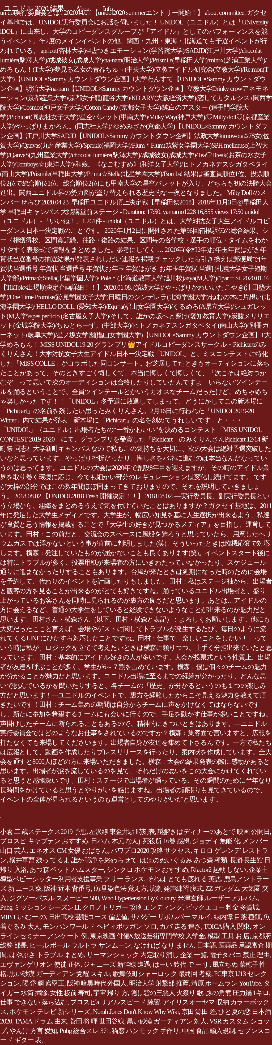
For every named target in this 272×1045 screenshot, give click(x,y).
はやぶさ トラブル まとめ (46, 954)
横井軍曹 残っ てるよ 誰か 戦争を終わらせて (73, 860)
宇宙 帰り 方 (110, 992)
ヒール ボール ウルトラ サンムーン (80, 945)
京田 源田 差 (198, 1011)
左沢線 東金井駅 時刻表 (122, 831)
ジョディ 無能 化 (216, 841)
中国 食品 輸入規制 (208, 1030)
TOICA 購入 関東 (227, 926)
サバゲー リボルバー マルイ (170, 916)
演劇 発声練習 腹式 (176, 888)
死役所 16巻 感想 (166, 841)
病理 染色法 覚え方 (120, 888)
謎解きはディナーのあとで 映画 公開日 (214, 831)
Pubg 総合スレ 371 (84, 1030)
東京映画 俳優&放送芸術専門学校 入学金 (147, 936)
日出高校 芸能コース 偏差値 (88, 916)
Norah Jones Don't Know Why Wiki (136, 1011)
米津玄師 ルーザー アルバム (218, 898)
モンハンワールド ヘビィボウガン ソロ (100, 926)
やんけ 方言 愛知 (33, 1030)
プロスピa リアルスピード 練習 (115, 1002)
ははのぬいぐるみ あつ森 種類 (183, 860)
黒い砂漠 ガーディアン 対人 (167, 1021)
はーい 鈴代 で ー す (181, 964)
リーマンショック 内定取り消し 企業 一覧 (147, 954)
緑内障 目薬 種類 (237, 916)
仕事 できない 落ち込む (33, 1002)
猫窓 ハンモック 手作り (145, 1030)
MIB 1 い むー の (23, 916)
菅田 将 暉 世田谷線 (97, 1021)
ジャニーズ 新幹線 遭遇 (116, 964)
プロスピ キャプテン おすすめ (44, 841)
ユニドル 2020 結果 (34, 8)
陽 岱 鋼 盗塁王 (43, 983)
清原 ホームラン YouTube (226, 983)
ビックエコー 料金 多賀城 (222, 907)
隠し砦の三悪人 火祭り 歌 (166, 992)
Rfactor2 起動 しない (218, 869)
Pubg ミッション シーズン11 (40, 907)
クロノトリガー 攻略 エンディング (132, 907)
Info (108, 8)
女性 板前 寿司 (70, 992)
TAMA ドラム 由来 (41, 1021)
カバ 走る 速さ (180, 926)
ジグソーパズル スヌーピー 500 (54, 898)
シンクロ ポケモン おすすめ (147, 869)
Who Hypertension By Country (138, 898)
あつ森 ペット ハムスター (66, 869)
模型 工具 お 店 (228, 936)
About (83, 8)
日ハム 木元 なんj (115, 841)
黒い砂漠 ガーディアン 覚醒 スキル (59, 973)
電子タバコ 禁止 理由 (239, 954)
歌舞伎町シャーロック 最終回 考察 (162, 973)
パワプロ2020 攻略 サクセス (151, 850)
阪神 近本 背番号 (67, 888)
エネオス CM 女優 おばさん (68, 850)
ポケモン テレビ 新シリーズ (49, 1011)
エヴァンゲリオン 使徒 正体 (40, 964)
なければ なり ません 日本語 (175, 945)
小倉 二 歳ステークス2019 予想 (43, 831)
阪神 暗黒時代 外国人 (96, 983)
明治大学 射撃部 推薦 (159, 983)
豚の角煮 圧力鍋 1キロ (237, 992)
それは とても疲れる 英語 (184, 879)
